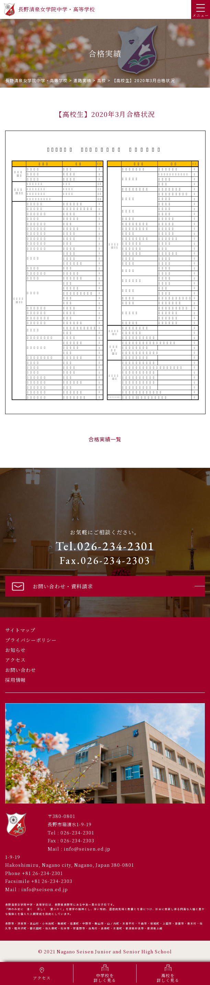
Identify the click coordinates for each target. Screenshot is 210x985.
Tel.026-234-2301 (105, 546)
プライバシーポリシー (31, 640)
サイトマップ (20, 630)
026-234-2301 (77, 832)
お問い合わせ (20, 669)
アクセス (15, 659)
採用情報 (15, 679)
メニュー (200, 11)
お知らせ (15, 650)
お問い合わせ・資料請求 (51, 586)
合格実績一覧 (105, 439)
